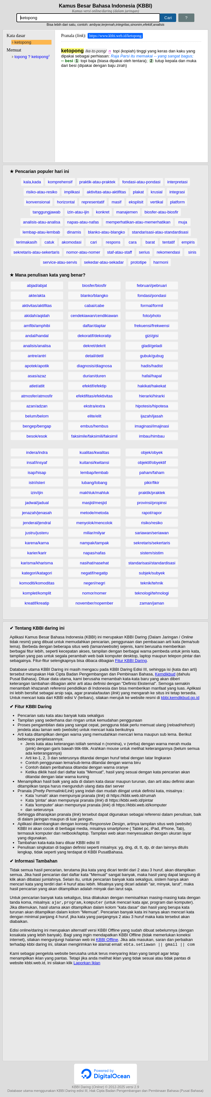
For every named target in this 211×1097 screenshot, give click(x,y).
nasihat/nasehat (94, 563)
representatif (93, 202)
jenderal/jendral (37, 522)
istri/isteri (37, 482)
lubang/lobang (94, 482)
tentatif (168, 242)
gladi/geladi (152, 345)
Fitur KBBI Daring (131, 660)
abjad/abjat (37, 285)
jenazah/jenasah (37, 512)
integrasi (177, 192)
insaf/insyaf (37, 462)
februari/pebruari (152, 285)
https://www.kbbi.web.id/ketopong (115, 36)
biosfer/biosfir (94, 285)
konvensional (38, 202)
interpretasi (177, 182)
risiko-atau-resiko (41, 192)
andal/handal (36, 335)
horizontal (65, 202)
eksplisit (136, 202)
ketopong (22, 42)
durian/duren (94, 376)
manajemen (127, 212)
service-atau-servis (60, 262)
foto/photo (152, 315)
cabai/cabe (94, 305)
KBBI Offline (107, 940)
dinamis (74, 232)
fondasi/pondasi (152, 295)
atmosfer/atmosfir (36, 396)
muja (182, 222)
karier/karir (36, 553)
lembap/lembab (94, 472)
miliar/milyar (94, 532)
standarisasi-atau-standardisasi (160, 232)
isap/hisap (37, 472)
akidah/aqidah (37, 315)
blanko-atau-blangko (106, 232)
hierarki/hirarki (152, 396)
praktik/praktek (151, 492)
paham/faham (152, 472)
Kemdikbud (165, 674)
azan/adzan (36, 406)
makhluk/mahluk (94, 492)
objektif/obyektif (152, 462)
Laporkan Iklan (86, 964)
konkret (103, 212)
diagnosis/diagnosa (94, 365)
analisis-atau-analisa (41, 222)
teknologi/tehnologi (152, 593)
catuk (49, 242)
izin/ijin (37, 492)
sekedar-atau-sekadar (104, 262)
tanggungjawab (46, 212)
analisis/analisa (37, 345)
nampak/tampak (94, 542)
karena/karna (37, 542)
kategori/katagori (37, 573)
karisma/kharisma (37, 563)
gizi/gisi (152, 335)
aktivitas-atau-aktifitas (106, 192)
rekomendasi (168, 252)
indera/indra (37, 452)
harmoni (161, 262)
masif (117, 202)
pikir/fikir (152, 482)
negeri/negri (94, 583)
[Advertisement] (131, 112)
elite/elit (94, 416)
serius (144, 252)
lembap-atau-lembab (41, 232)
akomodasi (71, 242)
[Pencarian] (88, 17)
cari (93, 242)
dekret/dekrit (94, 345)
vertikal (156, 202)
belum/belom (36, 416)
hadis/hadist (152, 365)
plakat (138, 192)
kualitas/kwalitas (94, 452)
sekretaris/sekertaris (151, 542)
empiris (188, 242)
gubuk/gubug (152, 355)
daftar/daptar (94, 325)
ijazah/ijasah (152, 416)
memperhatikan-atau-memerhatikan (138, 222)
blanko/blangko (94, 295)
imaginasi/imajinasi (152, 426)
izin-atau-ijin (78, 212)
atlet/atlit (36, 386)
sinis (192, 252)
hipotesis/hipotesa (151, 406)
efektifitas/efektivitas (94, 396)
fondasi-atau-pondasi (141, 182)
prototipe (139, 262)
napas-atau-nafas (83, 222)
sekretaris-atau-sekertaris (37, 252)
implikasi (72, 192)
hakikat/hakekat (152, 386)
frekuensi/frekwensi (151, 325)
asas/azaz (37, 376)
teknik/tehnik (151, 583)
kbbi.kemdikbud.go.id (180, 697)
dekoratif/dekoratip (94, 335)
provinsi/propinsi (152, 502)
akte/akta (37, 295)
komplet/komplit (37, 593)
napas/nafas (94, 553)
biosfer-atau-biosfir (161, 212)
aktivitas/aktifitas (37, 305)
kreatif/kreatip (36, 603)
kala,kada (32, 182)
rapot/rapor (152, 512)
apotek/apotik (37, 365)
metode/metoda (94, 512)
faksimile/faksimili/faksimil (94, 436)
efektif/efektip (94, 386)
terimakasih (26, 242)
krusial (157, 192)
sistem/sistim (151, 553)
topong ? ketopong (32, 56)
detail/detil (94, 355)
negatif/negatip (94, 573)
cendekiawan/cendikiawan (94, 315)
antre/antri (37, 355)
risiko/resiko (152, 522)
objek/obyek (152, 452)
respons (113, 242)
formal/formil (152, 305)
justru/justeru (36, 532)
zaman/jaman (151, 603)
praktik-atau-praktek (97, 182)
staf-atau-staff (119, 252)
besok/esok (37, 436)
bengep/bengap (37, 426)
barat (150, 242)
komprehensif (60, 182)
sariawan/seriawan (152, 532)
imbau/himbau (152, 436)
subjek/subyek (152, 573)
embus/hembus (94, 426)
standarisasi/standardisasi (152, 563)
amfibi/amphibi (37, 325)
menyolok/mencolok (94, 522)
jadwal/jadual (37, 502)
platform (177, 202)
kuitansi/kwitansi (94, 462)
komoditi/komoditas (36, 583)
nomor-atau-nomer (83, 252)
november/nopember (94, 603)
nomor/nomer (94, 593)
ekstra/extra (94, 406)
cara (133, 242)
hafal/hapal (152, 376)
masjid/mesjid (94, 502)
